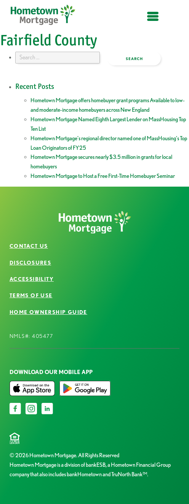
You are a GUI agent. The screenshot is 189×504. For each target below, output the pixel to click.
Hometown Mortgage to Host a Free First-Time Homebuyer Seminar (102, 176)
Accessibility (32, 279)
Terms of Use (31, 295)
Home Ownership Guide (48, 312)
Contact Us (29, 246)
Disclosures (30, 263)
